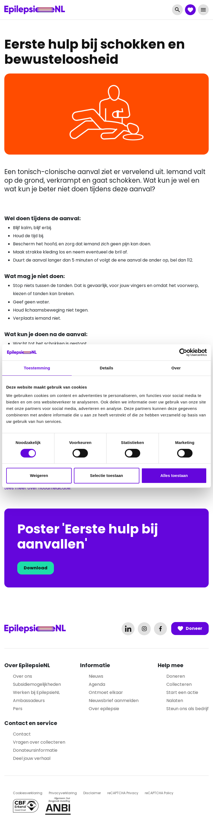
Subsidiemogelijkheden (37, 684)
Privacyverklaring (63, 793)
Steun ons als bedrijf (187, 709)
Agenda (97, 684)
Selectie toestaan (106, 475)
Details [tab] (106, 368)
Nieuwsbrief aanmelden (114, 700)
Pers (17, 709)
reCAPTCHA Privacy (122, 793)
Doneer (190, 628)
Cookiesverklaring (27, 793)
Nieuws (96, 676)
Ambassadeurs (29, 700)
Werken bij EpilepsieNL (36, 692)
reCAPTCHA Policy (159, 793)
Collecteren (179, 684)
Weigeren (39, 475)
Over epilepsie (104, 709)
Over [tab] (176, 368)
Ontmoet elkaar (106, 692)
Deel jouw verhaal (31, 758)
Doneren (175, 676)
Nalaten (174, 700)
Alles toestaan (174, 475)
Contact (22, 734)
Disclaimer (92, 793)
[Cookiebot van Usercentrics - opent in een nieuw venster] (183, 352)
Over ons (22, 676)
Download (35, 568)
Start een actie (182, 692)
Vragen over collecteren (39, 742)
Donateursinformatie (35, 750)
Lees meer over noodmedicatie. (37, 488)
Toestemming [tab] (37, 368)
